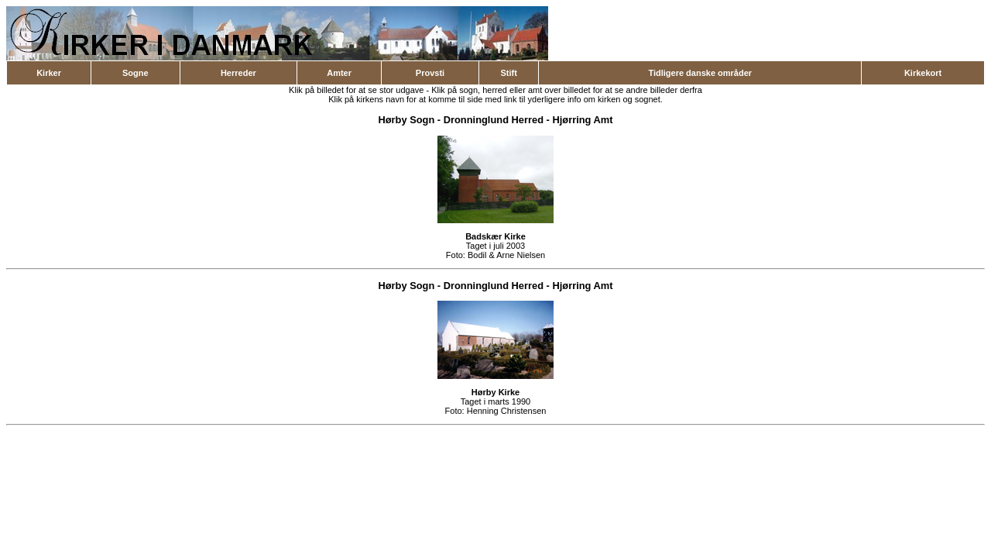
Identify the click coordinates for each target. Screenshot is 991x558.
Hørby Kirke (495, 392)
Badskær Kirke (495, 236)
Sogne (135, 73)
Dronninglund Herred (494, 120)
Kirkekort (922, 73)
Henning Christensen (507, 410)
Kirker (48, 73)
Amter (339, 73)
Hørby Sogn (406, 120)
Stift (508, 73)
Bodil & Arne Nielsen (506, 255)
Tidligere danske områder (700, 73)
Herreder (238, 73)
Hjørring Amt (582, 120)
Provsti (430, 73)
